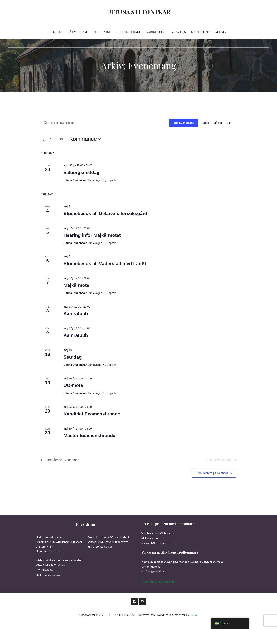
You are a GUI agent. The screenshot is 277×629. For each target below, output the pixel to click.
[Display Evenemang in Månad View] (218, 123)
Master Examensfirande (89, 435)
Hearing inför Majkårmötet (92, 235)
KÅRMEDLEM (77, 32)
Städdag (72, 357)
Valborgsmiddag (81, 172)
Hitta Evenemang (183, 122)
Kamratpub (75, 313)
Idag (61, 139)
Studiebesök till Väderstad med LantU (104, 263)
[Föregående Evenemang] (43, 139)
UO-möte (73, 385)
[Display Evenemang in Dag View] (228, 123)
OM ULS (57, 32)
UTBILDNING (101, 32)
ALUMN (220, 32)
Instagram (142, 601)
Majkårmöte (76, 285)
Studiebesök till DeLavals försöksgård (105, 213)
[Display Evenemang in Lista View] (206, 123)
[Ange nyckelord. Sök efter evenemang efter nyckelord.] (105, 123)
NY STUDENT (200, 32)
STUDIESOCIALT (129, 32)
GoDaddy (191, 614)
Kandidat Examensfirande (91, 413)
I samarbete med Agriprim (158, 582)
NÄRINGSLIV (155, 32)
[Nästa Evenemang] (50, 139)
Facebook (134, 601)
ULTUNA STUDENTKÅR (138, 12)
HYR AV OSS (177, 32)
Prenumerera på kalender (212, 473)
